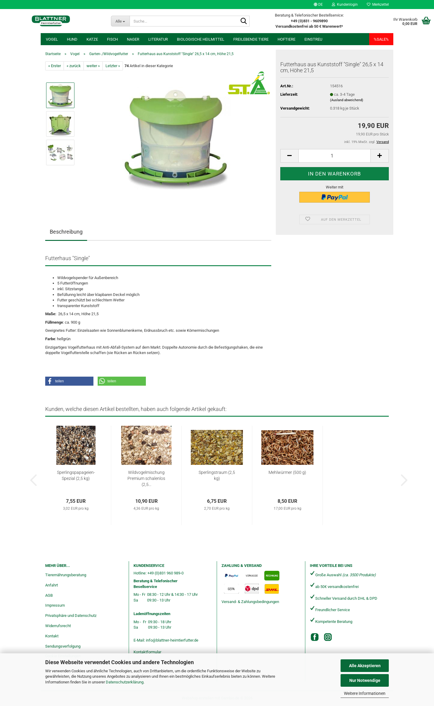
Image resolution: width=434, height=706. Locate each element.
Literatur (158, 39)
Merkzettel (378, 4)
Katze (92, 39)
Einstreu (313, 39)
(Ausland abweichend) (346, 100)
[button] (318, 4)
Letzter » (112, 66)
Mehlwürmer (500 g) (287, 472)
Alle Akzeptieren (365, 665)
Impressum (55, 605)
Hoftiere (286, 39)
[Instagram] (328, 637)
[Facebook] (314, 637)
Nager (133, 39)
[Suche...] (120, 21)
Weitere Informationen (364, 693)
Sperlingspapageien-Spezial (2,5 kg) (76, 475)
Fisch (112, 39)
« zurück (74, 66)
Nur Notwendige (364, 680)
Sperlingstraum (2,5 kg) (217, 475)
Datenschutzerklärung (124, 682)
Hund (72, 39)
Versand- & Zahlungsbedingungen (250, 601)
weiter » (93, 66)
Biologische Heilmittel (200, 39)
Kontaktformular (147, 652)
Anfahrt (51, 585)
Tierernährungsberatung (65, 575)
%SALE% (381, 39)
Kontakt (51, 636)
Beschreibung (66, 232)
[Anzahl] (334, 156)
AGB (49, 595)
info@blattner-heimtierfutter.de (172, 640)
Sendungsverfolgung (62, 646)
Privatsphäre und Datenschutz (70, 615)
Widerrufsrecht (58, 626)
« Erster (54, 66)
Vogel (52, 39)
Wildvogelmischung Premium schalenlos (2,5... (146, 478)
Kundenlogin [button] (345, 4)
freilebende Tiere (251, 39)
